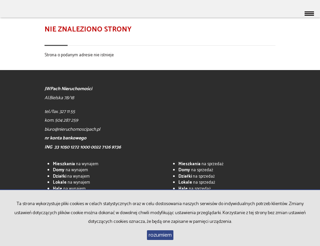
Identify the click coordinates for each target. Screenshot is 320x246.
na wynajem (75, 164)
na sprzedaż (201, 164)
